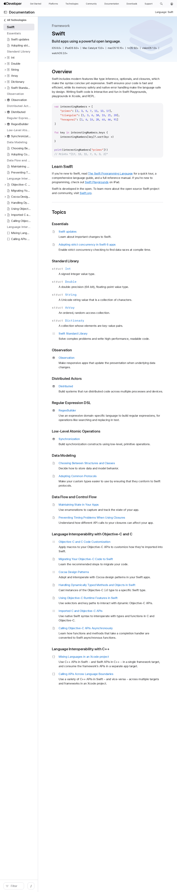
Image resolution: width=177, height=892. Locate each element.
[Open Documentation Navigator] (5, 12)
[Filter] (31, 886)
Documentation (22, 12)
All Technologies (14, 20)
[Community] (91, 4)
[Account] (172, 4)
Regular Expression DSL (102, 433)
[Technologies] (72, 4)
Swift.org (144, 206)
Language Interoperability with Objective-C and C (118, 583)
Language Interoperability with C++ (112, 722)
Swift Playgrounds (109, 195)
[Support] (148, 4)
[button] (161, 4)
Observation (93, 376)
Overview (93, 71)
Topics (90, 225)
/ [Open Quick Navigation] (62, 886)
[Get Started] (36, 4)
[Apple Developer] (13, 4)
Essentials (91, 237)
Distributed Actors (98, 404)
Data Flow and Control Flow (105, 536)
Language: (161, 12)
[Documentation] (111, 4)
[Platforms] (53, 4)
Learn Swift (93, 175)
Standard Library (96, 278)
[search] (29, 885)
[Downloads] (131, 4)
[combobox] (31, 886)
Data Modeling (95, 494)
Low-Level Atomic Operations (107, 466)
